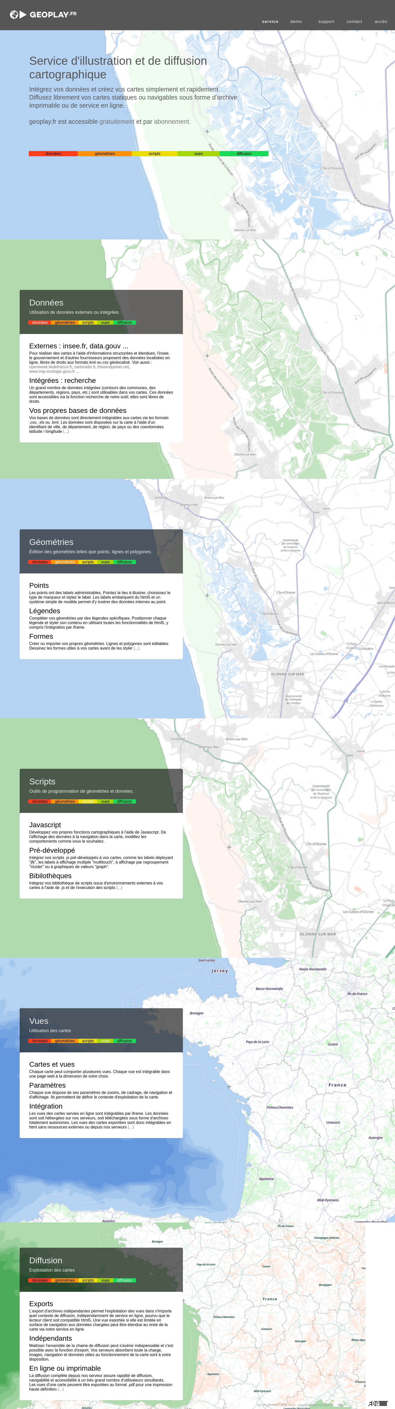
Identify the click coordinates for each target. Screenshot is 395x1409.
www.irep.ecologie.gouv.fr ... (54, 371)
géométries (105, 153)
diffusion (244, 153)
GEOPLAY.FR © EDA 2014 (276, 1404)
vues (198, 153)
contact (354, 21)
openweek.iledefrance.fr (50, 367)
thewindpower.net (113, 367)
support (326, 21)
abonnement (171, 121)
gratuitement (117, 121)
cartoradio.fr (84, 367)
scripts (154, 153)
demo (296, 21)
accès (381, 21)
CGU (341, 1404)
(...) (66, 431)
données (53, 153)
